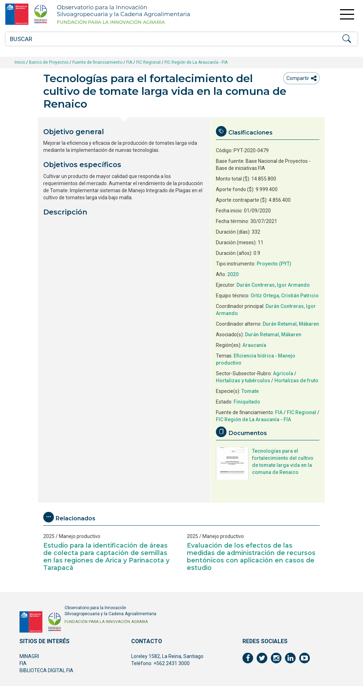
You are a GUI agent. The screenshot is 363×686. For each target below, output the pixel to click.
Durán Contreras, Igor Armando (273, 285)
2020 (233, 274)
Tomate (250, 391)
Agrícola (283, 373)
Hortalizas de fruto (296, 380)
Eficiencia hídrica (254, 356)
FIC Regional (148, 62)
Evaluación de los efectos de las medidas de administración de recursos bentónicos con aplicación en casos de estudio (251, 556)
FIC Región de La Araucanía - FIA (196, 62)
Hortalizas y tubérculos (243, 380)
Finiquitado (247, 402)
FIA (129, 62)
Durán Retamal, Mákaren (291, 324)
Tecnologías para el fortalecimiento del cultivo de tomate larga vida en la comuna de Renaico (282, 461)
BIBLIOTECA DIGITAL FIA (46, 670)
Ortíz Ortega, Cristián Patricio (285, 295)
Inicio (20, 62)
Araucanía (254, 345)
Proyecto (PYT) (274, 264)
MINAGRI (29, 656)
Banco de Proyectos (48, 62)
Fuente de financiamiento (97, 62)
